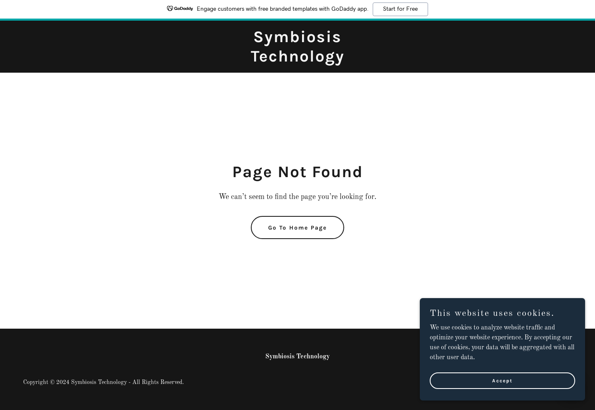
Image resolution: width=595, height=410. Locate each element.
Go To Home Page (297, 227)
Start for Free (400, 9)
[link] (297, 60)
